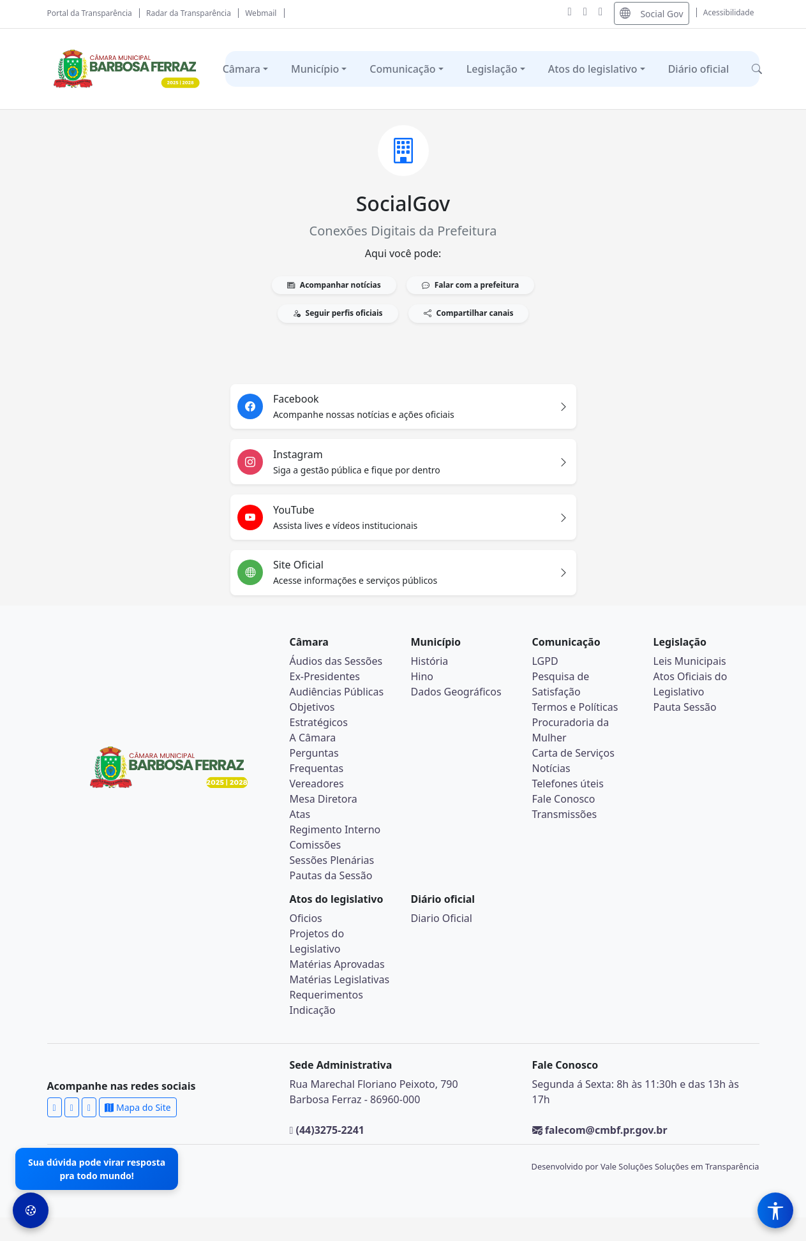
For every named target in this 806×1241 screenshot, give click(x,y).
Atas (300, 838)
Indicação (313, 1034)
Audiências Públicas (337, 715)
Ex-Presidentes (325, 700)
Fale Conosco (563, 822)
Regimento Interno (335, 853)
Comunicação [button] (402, 69)
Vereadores (317, 807)
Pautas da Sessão (331, 899)
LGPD (545, 685)
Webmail (260, 13)
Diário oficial (698, 69)
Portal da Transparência (89, 13)
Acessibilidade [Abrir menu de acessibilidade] (728, 12)
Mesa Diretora (323, 822)
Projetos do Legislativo (317, 964)
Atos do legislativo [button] (593, 69)
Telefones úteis (568, 807)
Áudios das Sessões (336, 685)
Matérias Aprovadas (337, 988)
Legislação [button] (492, 69)
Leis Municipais (689, 685)
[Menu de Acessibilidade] (775, 1210)
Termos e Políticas (575, 731)
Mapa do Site (137, 1131)
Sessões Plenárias (332, 884)
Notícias (551, 792)
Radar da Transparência (188, 13)
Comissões (315, 868)
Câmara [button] (241, 69)
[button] (757, 69)
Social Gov (651, 13)
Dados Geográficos (456, 715)
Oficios (306, 942)
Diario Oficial (441, 942)
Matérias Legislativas (340, 1003)
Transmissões (564, 838)
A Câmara (313, 761)
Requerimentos (326, 1018)
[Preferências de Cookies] (31, 1210)
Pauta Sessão (685, 731)
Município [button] (315, 69)
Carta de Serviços (573, 776)
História (430, 685)
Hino (422, 700)
